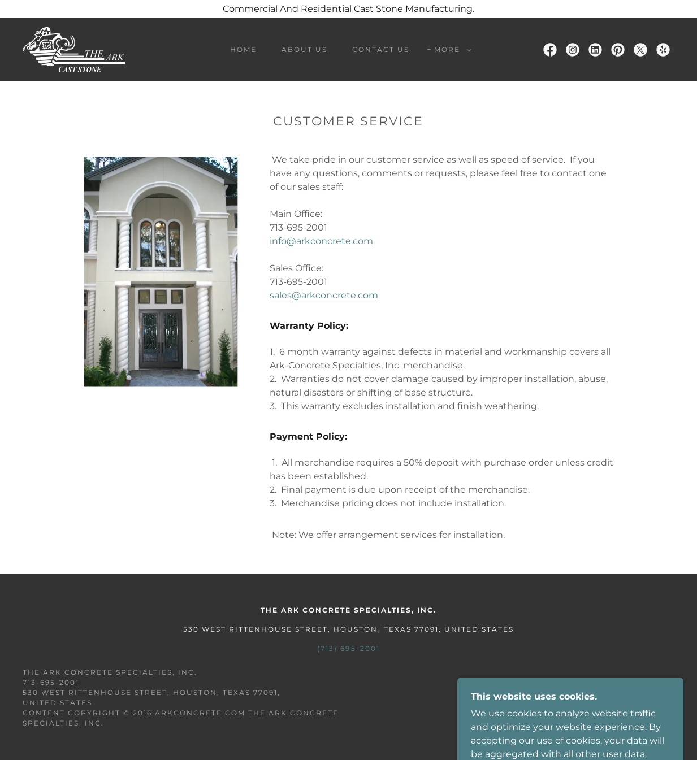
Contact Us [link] (380, 49)
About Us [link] (304, 49)
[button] (450, 50)
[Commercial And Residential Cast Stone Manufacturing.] (348, 9)
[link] (74, 49)
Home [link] (243, 49)
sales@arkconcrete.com (324, 295)
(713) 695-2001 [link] (348, 648)
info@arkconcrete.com (321, 241)
